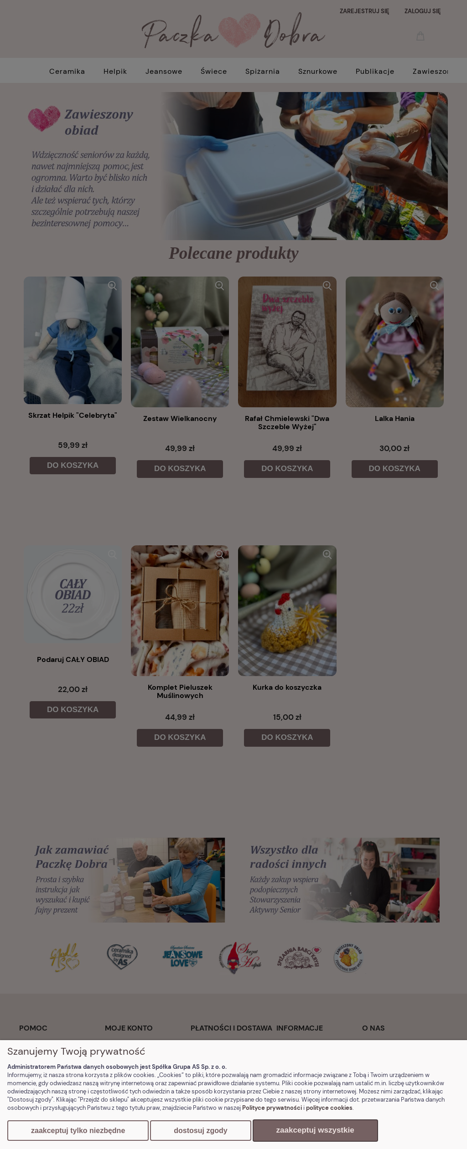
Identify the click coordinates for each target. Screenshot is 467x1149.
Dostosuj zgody (200, 1130)
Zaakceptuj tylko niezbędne (78, 1130)
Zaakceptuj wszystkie (315, 1130)
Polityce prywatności (272, 1108)
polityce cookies (329, 1108)
